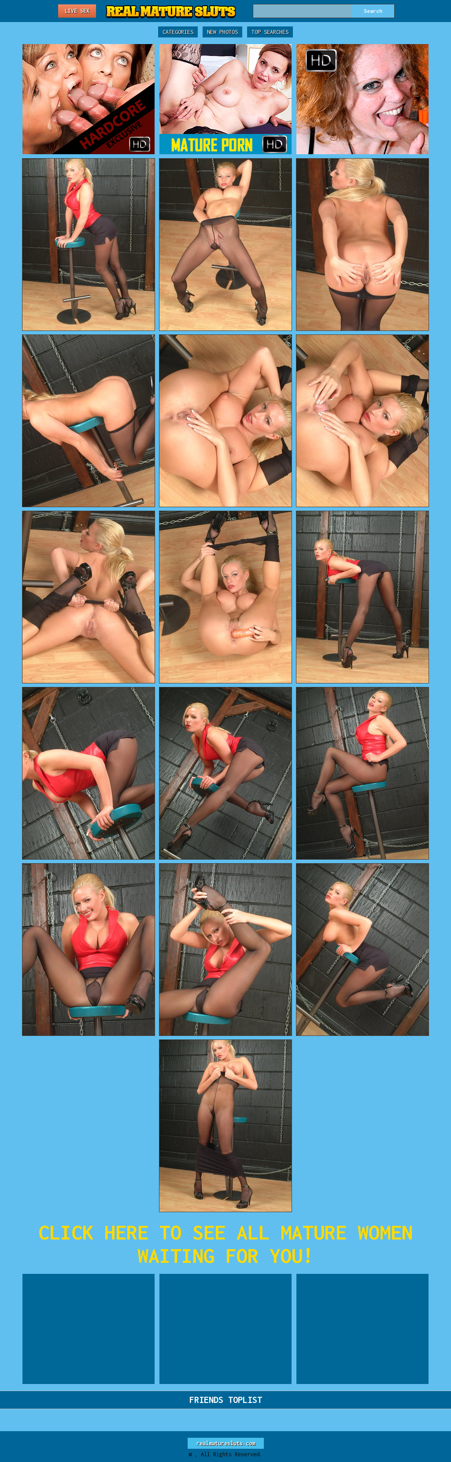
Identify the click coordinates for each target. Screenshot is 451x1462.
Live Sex (77, 10)
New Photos (222, 32)
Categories (178, 32)
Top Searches (269, 32)
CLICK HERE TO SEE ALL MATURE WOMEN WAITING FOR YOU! (225, 1244)
